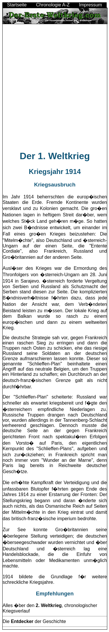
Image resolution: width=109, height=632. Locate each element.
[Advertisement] (54, 89)
